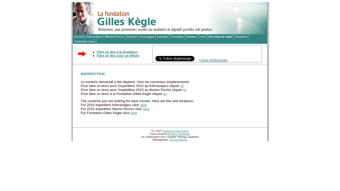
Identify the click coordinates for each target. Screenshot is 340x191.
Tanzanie (240, 36)
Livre (202, 36)
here (143, 105)
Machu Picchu (114, 36)
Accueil (78, 36)
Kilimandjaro (94, 36)
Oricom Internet (178, 139)
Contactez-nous (84, 41)
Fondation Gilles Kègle (175, 130)
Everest (132, 36)
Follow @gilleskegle (213, 60)
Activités (162, 36)
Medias (191, 36)
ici (182, 86)
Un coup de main (220, 36)
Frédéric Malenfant (179, 133)
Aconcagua (146, 36)
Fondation (177, 36)
